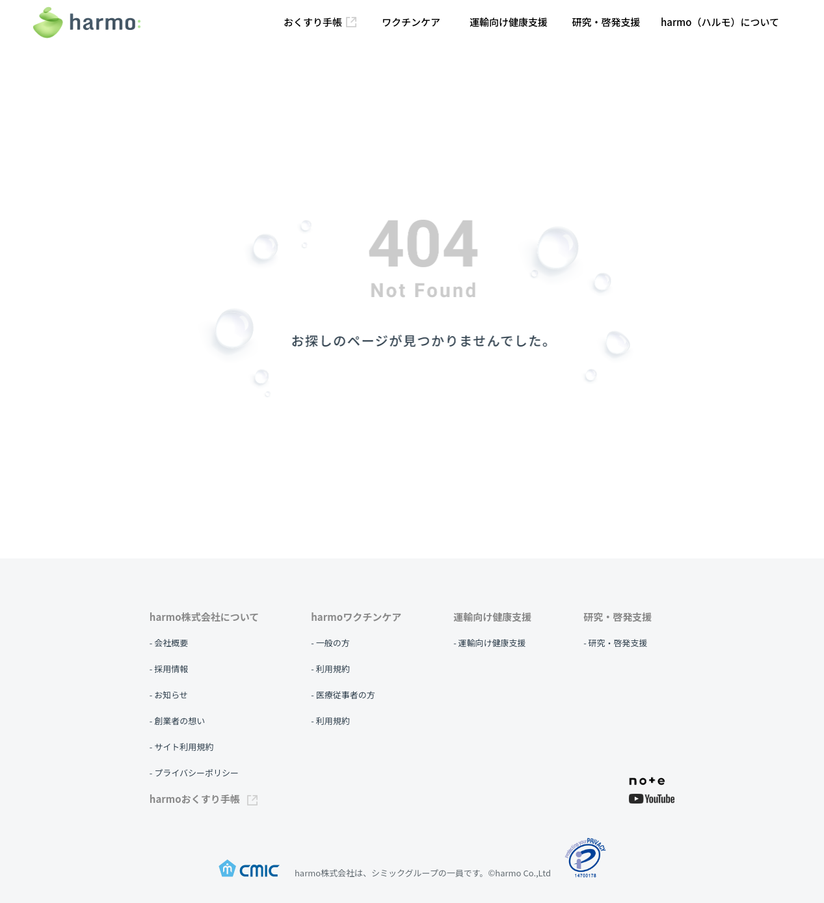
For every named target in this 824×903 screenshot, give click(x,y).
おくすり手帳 (320, 22)
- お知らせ (169, 694)
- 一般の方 (330, 642)
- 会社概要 (169, 642)
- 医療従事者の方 (343, 694)
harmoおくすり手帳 (204, 798)
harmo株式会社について (204, 616)
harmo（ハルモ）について (720, 22)
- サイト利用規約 (181, 746)
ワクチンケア (411, 22)
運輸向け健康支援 (509, 22)
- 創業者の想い (177, 720)
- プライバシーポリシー (194, 772)
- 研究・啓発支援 (615, 642)
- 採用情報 (169, 668)
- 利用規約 (330, 668)
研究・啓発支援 (606, 22)
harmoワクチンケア (356, 616)
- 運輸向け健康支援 (489, 642)
